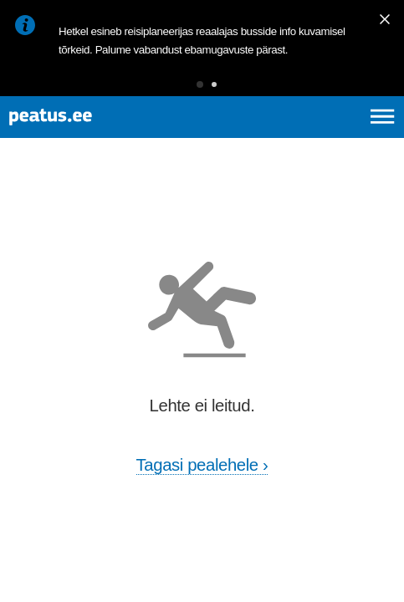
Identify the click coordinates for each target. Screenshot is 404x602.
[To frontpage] (98, 117)
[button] (200, 84)
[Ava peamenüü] (382, 116)
